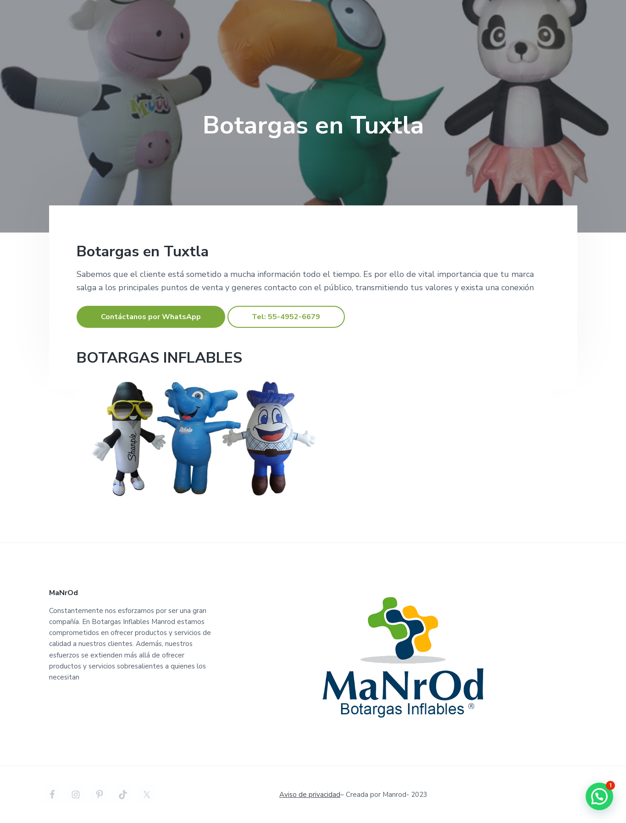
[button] (599, 796)
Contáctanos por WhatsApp (151, 317)
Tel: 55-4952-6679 (286, 317)
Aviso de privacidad (309, 794)
